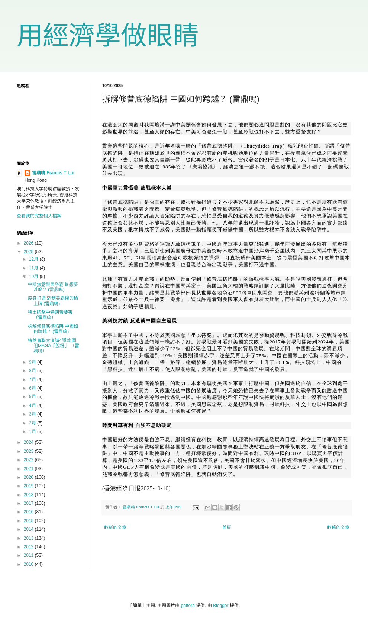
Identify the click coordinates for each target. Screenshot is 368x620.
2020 (29, 477)
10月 (34, 276)
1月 (33, 431)
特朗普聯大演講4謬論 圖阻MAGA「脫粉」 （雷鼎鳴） (53, 346)
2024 (29, 442)
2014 (29, 529)
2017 (29, 503)
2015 (29, 520)
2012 (29, 546)
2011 (29, 555)
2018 (29, 494)
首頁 (226, 527)
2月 (33, 423)
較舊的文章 (338, 527)
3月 (33, 414)
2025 (29, 251)
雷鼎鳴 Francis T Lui (53, 172)
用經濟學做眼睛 (108, 35)
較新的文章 (115, 527)
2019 (29, 485)
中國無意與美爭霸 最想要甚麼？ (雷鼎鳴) (53, 287)
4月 (33, 405)
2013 (29, 538)
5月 (33, 396)
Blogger (220, 605)
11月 (34, 268)
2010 (29, 564)
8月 (33, 370)
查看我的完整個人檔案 (39, 216)
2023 (29, 451)
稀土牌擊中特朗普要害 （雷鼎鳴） (50, 315)
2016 (29, 511)
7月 (33, 379)
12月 (34, 259)
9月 (33, 362)
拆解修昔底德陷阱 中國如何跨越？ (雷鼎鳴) (53, 329)
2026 (29, 243)
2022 (29, 459)
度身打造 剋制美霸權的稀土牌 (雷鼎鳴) (53, 301)
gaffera (188, 605)
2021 (29, 468)
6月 (33, 388)
